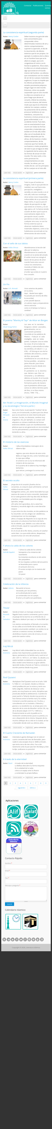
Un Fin (6, 284)
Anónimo (6, 653)
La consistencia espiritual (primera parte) (23, 178)
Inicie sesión (17, 173)
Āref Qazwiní (9, 677)
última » (33, 788)
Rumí (10, 763)
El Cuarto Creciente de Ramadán (19, 732)
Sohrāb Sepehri (9, 552)
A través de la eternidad (15, 759)
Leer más (7, 172)
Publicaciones (38, 5)
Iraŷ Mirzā (8, 646)
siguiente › (22, 788)
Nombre (8, 863)
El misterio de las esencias (16, 442)
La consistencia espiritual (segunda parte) (23, 32)
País (7, 878)
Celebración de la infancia (15, 584)
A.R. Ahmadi (12, 288)
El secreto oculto (11, 480)
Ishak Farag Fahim (10, 327)
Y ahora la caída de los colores (18, 545)
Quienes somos (48, 6)
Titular (6, 607)
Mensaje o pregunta (12, 885)
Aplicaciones (12, 800)
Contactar (27, 5)
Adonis (10, 588)
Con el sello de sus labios (15, 243)
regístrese (29, 173)
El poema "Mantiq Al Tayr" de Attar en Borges (25, 320)
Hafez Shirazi (13, 247)
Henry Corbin (13, 36)
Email (7, 871)
